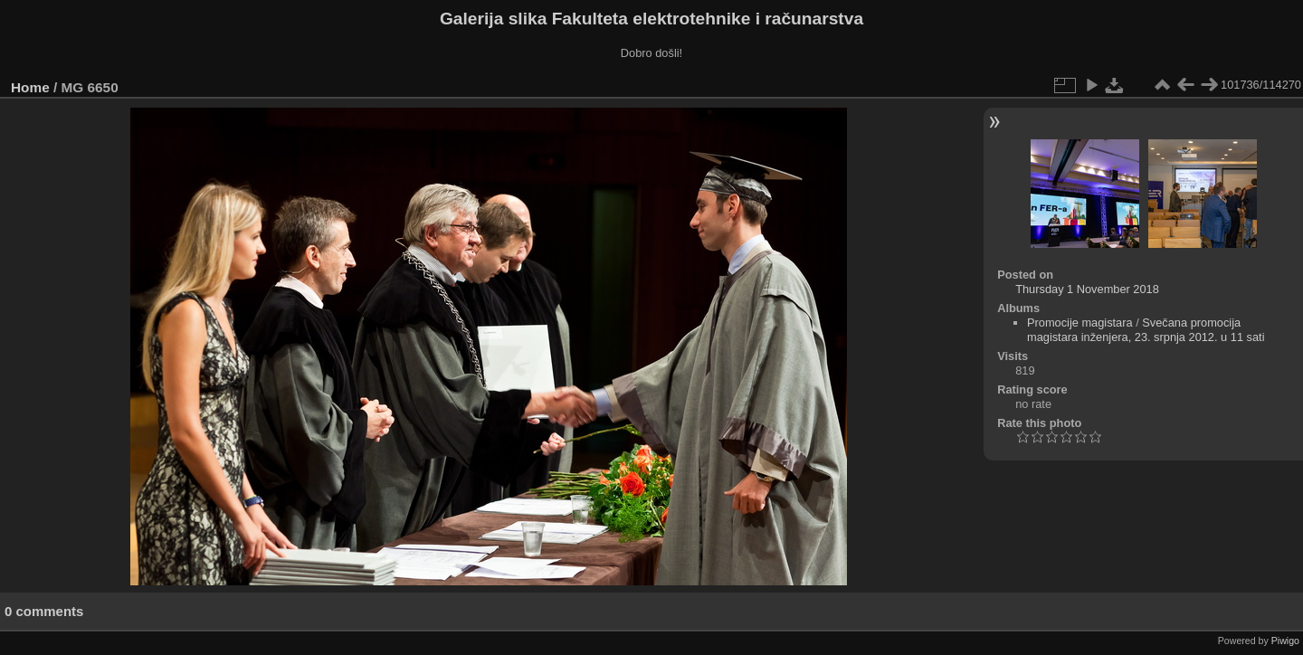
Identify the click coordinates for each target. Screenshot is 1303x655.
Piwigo (1285, 640)
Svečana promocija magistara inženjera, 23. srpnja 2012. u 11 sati (1146, 330)
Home (30, 87)
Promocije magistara (1080, 322)
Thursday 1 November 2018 (1087, 289)
